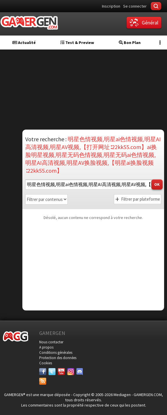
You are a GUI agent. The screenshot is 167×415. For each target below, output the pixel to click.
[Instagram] (70, 371)
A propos (46, 347)
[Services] (42, 381)
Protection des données (57, 357)
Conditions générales (55, 352)
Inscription (111, 6)
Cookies (45, 363)
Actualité (24, 42)
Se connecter (135, 6)
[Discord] (79, 371)
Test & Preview (77, 42)
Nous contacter (51, 342)
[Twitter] (52, 371)
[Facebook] (42, 371)
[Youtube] (61, 371)
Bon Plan (130, 42)
